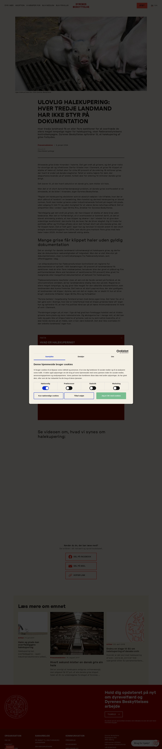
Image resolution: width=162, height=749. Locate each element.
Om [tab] (112, 356)
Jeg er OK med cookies (111, 396)
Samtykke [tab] (49, 356)
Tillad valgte (79, 396)
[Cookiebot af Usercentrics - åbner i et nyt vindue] (118, 351)
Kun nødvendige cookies (48, 396)
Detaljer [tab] (81, 356)
